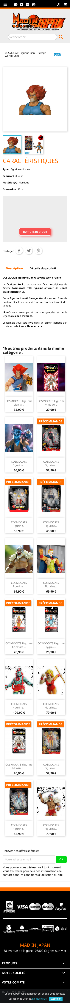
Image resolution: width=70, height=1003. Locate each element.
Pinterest (38, 250)
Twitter (21, 6)
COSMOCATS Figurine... (19, 463)
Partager (19, 250)
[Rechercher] (32, 37)
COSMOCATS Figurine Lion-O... (18, 402)
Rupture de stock (35, 232)
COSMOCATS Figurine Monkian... (18, 766)
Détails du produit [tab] (42, 268)
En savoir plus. (39, 999)
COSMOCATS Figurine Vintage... (51, 402)
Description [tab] (14, 268)
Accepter (55, 999)
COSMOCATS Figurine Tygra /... (51, 645)
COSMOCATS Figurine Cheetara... (18, 645)
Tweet (28, 250)
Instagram (33, 6)
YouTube (27, 6)
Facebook (15, 6)
